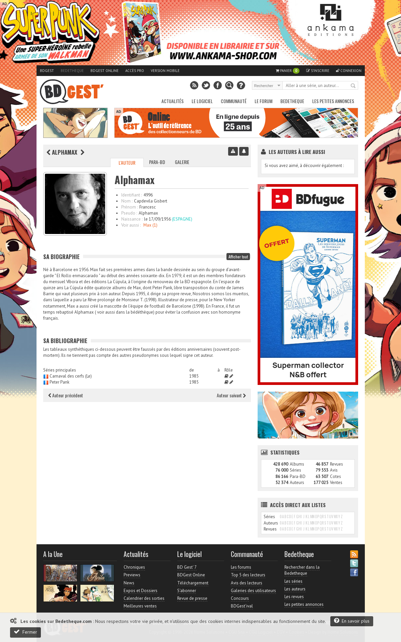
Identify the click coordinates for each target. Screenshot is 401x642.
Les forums (241, 567)
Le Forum (263, 100)
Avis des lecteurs (246, 583)
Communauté (234, 100)
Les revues (294, 596)
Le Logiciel (202, 100)
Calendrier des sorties (144, 598)
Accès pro (134, 70)
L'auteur (127, 162)
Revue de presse (192, 598)
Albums (297, 464)
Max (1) (150, 225)
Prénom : (129, 207)
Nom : (126, 201)
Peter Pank (59, 382)
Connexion (348, 70)
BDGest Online (104, 70)
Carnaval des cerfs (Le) (71, 376)
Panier (287, 71)
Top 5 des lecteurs (248, 575)
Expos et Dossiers (140, 590)
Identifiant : (131, 195)
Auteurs (297, 482)
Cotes (335, 476)
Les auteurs (295, 589)
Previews (132, 575)
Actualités (172, 100)
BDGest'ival (242, 606)
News (129, 583)
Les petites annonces (333, 100)
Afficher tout (238, 256)
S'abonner (186, 590)
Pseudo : (129, 213)
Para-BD (157, 161)
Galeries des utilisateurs (253, 590)
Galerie (182, 161)
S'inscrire (317, 70)
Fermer (25, 632)
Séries (295, 470)
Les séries (293, 581)
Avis (334, 470)
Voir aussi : (131, 225)
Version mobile (165, 70)
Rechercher (353, 86)
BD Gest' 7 (187, 567)
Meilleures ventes (140, 606)
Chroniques (134, 567)
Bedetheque (72, 70)
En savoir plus (352, 621)
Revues (336, 464)
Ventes (336, 482)
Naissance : (131, 219)
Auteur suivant (231, 395)
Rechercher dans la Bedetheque (302, 570)
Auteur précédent (65, 395)
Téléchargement (192, 583)
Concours (240, 598)
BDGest (47, 70)
